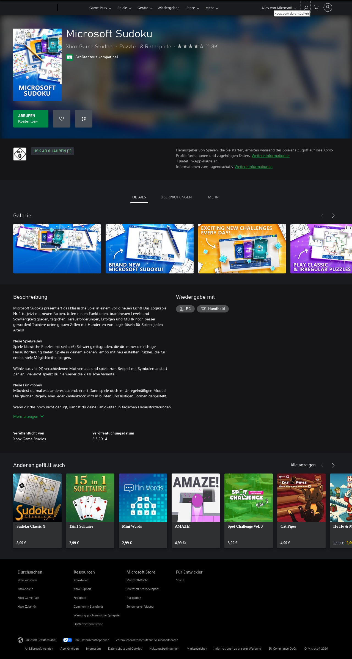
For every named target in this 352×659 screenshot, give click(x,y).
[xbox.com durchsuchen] (305, 7)
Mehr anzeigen (28, 416)
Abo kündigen (70, 648)
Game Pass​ (98, 7)
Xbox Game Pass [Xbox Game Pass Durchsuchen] (29, 597)
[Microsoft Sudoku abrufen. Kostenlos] (30, 119)
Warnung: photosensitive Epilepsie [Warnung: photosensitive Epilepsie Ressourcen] (97, 615)
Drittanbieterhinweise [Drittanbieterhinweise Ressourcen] (88, 624)
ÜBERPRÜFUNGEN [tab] (176, 197)
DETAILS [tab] (139, 197)
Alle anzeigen (303, 464)
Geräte (143, 7)
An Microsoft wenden (39, 648)
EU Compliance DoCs (282, 648)
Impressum (93, 648)
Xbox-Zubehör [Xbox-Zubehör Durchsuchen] (27, 606)
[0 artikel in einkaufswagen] (316, 7)
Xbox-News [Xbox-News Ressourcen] (81, 580)
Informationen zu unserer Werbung (238, 648)
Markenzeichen (197, 648)
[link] (37, 511)
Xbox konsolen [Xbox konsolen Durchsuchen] (27, 580)
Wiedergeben (168, 7)
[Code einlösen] (83, 119)
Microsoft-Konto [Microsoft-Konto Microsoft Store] (137, 580)
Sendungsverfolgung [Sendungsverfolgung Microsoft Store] (140, 606)
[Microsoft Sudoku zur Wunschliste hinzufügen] (61, 119)
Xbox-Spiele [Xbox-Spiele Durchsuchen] (25, 589)
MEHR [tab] (213, 197)
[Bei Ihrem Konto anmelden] (327, 7)
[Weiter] (333, 216)
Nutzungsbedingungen (164, 648)
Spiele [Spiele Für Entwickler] (180, 580)
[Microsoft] (36, 7)
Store (190, 7)
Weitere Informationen (271, 155)
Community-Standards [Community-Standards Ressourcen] (88, 606)
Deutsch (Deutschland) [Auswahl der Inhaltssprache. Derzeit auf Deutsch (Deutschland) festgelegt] (41, 639)
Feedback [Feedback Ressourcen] (80, 597)
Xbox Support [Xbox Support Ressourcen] (82, 589)
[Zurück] (322, 216)
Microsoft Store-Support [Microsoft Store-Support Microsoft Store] (143, 589)
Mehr (209, 7)
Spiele (122, 7)
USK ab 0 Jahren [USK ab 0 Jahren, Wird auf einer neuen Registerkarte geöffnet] (53, 151)
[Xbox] (72, 7)
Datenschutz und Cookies (125, 648)
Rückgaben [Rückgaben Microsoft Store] (134, 597)
